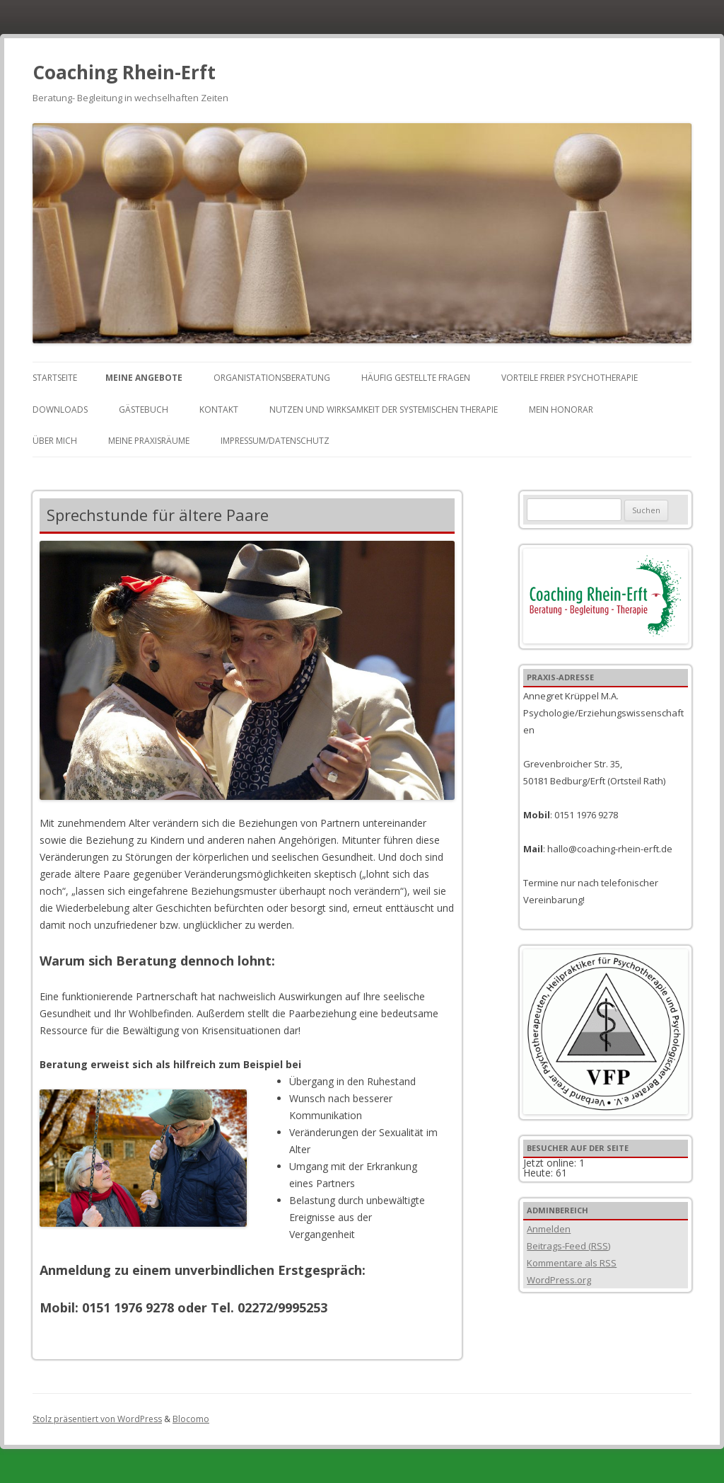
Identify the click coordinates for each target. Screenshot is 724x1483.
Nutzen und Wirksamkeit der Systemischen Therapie (383, 409)
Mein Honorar (561, 409)
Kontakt (218, 409)
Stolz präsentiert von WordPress (97, 1419)
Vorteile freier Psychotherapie (569, 378)
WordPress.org (559, 1279)
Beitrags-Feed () (568, 1245)
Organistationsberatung (272, 378)
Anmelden (549, 1229)
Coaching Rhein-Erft (124, 72)
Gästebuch (143, 409)
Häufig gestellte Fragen (415, 378)
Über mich (55, 441)
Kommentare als (572, 1262)
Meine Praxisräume (148, 441)
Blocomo (191, 1419)
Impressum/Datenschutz (275, 441)
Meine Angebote (143, 378)
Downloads (60, 409)
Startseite (55, 378)
